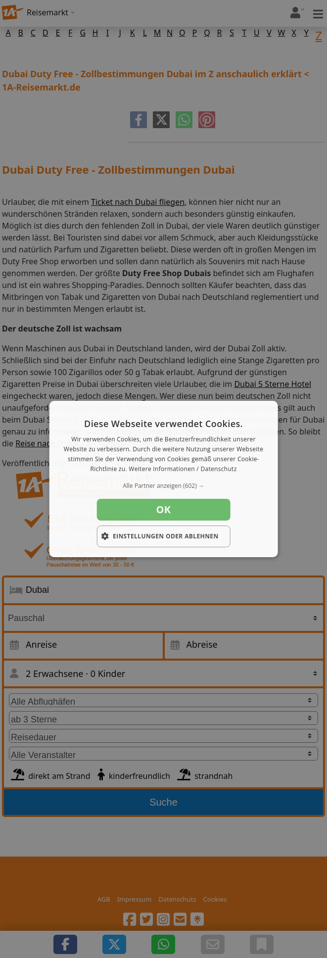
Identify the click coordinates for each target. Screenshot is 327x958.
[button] (163, 485)
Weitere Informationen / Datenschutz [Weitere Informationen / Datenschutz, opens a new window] (182, 469)
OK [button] (163, 509)
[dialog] (163, 479)
